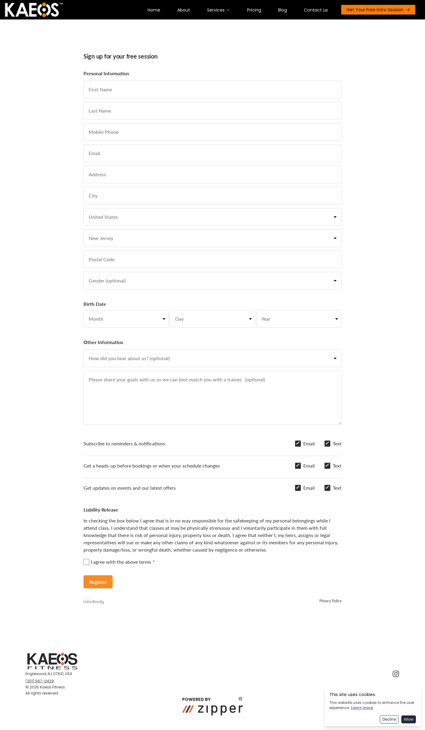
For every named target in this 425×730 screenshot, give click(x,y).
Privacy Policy (330, 601)
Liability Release (100, 509)
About (183, 10)
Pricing (254, 10)
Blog (282, 10)
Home (154, 10)
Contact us (316, 10)
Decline (389, 719)
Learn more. (362, 707)
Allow (408, 719)
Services (218, 10)
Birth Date (94, 304)
